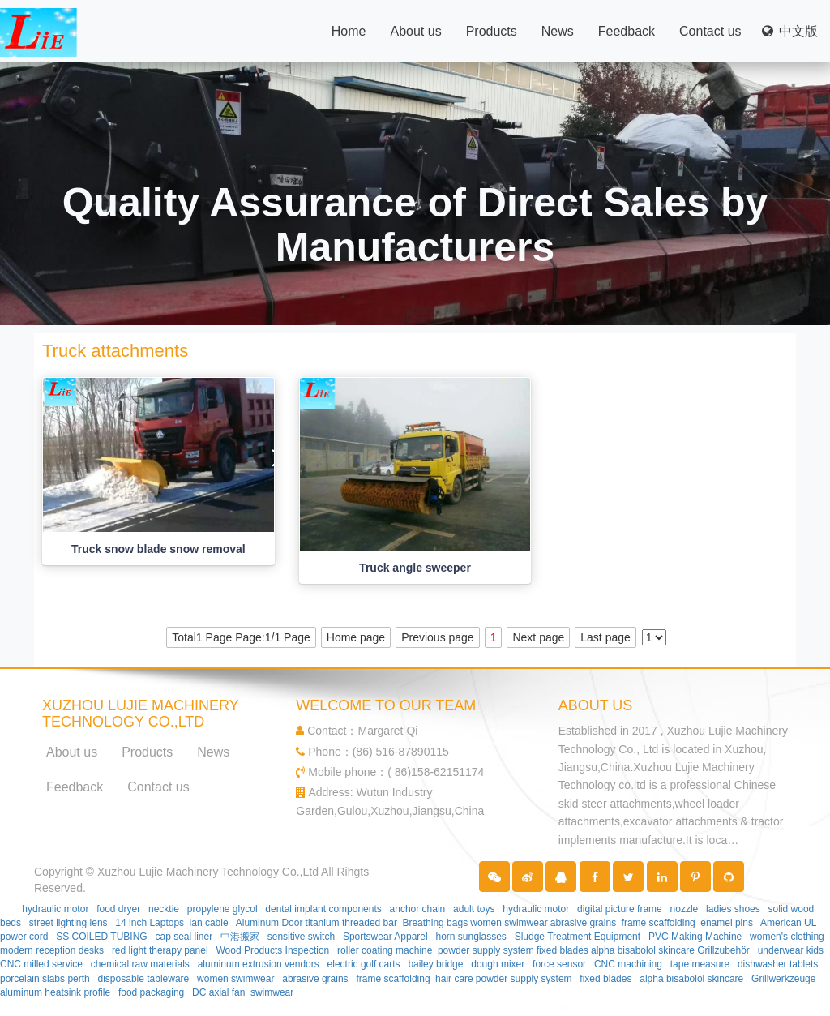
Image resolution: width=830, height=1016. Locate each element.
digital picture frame (619, 909)
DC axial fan (218, 992)
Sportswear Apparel (385, 936)
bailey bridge (435, 964)
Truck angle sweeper (415, 567)
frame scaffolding (658, 922)
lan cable (209, 922)
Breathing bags (435, 922)
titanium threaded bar (351, 922)
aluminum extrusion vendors (258, 964)
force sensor (559, 964)
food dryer (118, 909)
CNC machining (628, 964)
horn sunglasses (470, 936)
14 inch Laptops (149, 922)
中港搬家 (239, 936)
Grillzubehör (723, 950)
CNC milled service (41, 964)
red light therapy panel (160, 950)
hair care (454, 978)
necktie (163, 909)
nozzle (684, 909)
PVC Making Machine (695, 936)
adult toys (473, 909)
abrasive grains (583, 922)
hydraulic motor (55, 909)
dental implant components (323, 909)
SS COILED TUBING (101, 936)
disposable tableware (144, 978)
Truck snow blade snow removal (158, 548)
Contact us (710, 31)
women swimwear (508, 922)
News (557, 31)
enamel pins (726, 922)
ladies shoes (733, 909)
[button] (494, 876)
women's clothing (787, 936)
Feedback (626, 31)
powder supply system (486, 950)
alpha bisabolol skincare (643, 950)
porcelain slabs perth (45, 978)
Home (349, 31)
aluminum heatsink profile (55, 992)
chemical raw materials (140, 964)
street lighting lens (68, 922)
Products (491, 31)
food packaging (151, 992)
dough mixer (497, 964)
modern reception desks (52, 950)
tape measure (699, 964)
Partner (107, 887)
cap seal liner (183, 936)
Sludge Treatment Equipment (577, 936)
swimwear (271, 992)
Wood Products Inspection (272, 950)
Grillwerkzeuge (783, 978)
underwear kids (791, 950)
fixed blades (562, 950)
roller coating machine (384, 950)
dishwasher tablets (778, 964)
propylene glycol (222, 909)
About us (415, 31)
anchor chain (418, 909)
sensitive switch (301, 936)
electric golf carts (363, 964)
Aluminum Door (269, 922)
